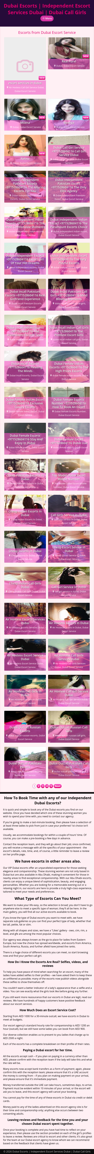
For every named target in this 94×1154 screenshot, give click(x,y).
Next (58, 786)
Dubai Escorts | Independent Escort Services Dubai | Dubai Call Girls (47, 9)
